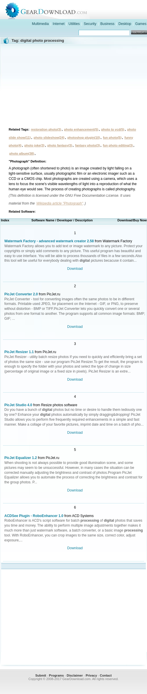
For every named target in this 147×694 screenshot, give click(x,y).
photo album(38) (21, 153)
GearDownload (79, 9)
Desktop (124, 24)
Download (75, 269)
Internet (59, 24)
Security (90, 24)
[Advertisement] (73, 85)
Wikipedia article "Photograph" (59, 203)
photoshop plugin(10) (83, 137)
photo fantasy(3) (59, 145)
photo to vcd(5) (112, 129)
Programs (56, 675)
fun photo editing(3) (118, 145)
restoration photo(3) (46, 129)
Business (107, 24)
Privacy (91, 675)
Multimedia (40, 24)
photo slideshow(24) (49, 137)
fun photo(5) (112, 137)
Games (140, 24)
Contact (106, 675)
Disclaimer (75, 675)
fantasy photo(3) (87, 145)
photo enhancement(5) (81, 129)
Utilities (74, 24)
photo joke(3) (34, 145)
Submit (40, 675)
